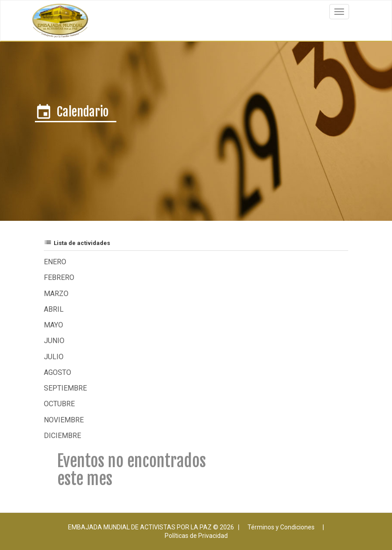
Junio (54, 340)
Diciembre (62, 435)
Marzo (56, 293)
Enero (55, 262)
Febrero (59, 277)
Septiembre (65, 388)
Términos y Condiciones (281, 527)
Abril (54, 309)
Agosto (57, 372)
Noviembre (64, 420)
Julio (54, 356)
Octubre (59, 404)
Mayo (53, 325)
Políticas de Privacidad (196, 535)
